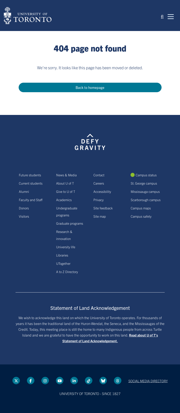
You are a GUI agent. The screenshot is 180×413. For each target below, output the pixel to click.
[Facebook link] (30, 380)
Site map (99, 216)
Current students (30, 183)
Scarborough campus (146, 200)
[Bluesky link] (103, 380)
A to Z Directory (67, 272)
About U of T (65, 183)
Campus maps (141, 208)
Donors (24, 208)
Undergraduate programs (66, 211)
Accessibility (102, 191)
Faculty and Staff (30, 200)
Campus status (146, 175)
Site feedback (103, 208)
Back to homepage (90, 87)
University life (65, 247)
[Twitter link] (16, 380)
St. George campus (144, 183)
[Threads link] (117, 380)
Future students (30, 175)
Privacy (98, 200)
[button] (162, 16)
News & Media (66, 175)
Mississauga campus (145, 191)
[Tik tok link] (88, 380)
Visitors (24, 216)
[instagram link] (45, 380)
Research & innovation (64, 235)
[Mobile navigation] (171, 16)
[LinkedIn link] (74, 380)
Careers (98, 183)
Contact (98, 175)
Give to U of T (65, 191)
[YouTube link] (59, 380)
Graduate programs (69, 223)
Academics (64, 200)
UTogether (63, 263)
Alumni (24, 191)
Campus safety (141, 216)
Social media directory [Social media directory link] (148, 381)
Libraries (62, 255)
